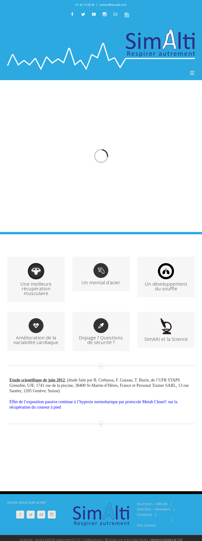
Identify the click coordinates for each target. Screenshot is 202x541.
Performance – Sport (153, 520)
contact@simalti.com (113, 5)
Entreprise (144, 514)
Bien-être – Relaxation (154, 509)
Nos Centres (146, 525)
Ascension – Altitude (152, 504)
